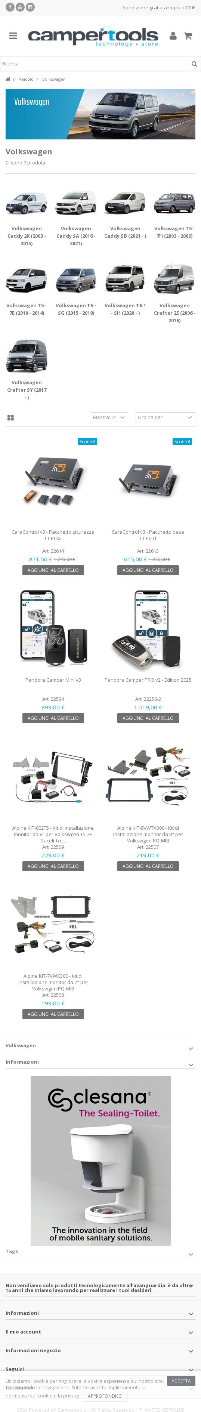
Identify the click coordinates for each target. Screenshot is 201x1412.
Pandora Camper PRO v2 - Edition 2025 (148, 679)
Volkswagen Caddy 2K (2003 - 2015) (26, 236)
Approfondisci (105, 1396)
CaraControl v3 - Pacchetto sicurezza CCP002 (53, 535)
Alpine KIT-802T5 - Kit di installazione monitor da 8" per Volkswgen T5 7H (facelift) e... (53, 834)
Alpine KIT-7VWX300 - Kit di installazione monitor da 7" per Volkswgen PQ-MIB (53, 982)
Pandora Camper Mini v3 (53, 679)
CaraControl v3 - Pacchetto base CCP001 (148, 535)
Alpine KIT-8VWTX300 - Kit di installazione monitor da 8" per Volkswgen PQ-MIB (148, 834)
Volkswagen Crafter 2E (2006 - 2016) (174, 313)
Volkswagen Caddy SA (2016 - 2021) (76, 236)
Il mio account (23, 1331)
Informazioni (22, 1061)
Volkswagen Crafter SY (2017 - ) (26, 390)
